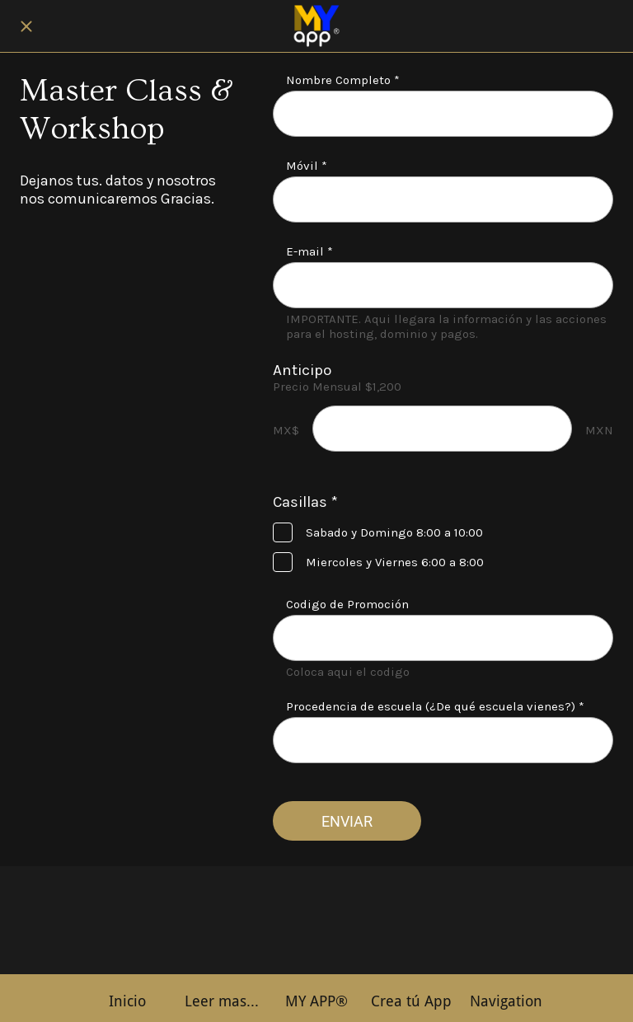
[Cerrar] (26, 26)
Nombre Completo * (343, 80)
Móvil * (306, 165)
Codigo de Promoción (347, 604)
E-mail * (309, 251)
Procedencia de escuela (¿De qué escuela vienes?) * (435, 706)
